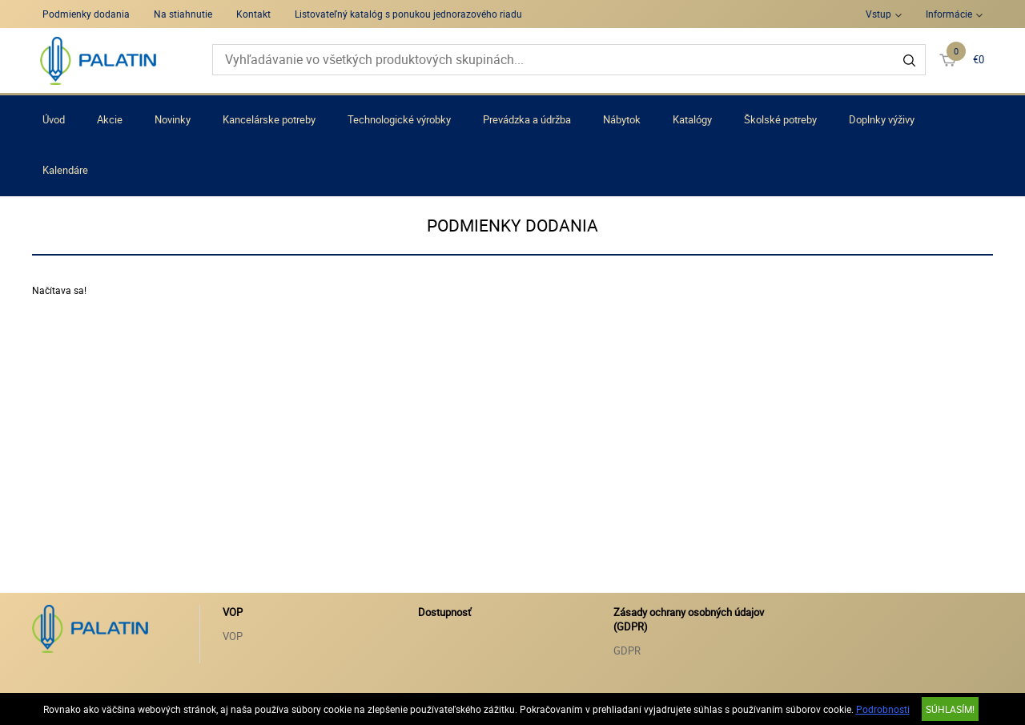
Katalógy (692, 119)
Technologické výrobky (399, 119)
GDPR (627, 650)
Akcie (110, 119)
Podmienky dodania (86, 13)
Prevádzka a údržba (527, 119)
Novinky (173, 119)
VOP (233, 636)
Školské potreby (780, 119)
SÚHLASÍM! (950, 709)
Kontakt (253, 13)
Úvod (53, 119)
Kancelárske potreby (269, 119)
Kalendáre (65, 170)
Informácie (949, 13)
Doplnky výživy (881, 119)
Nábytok (622, 119)
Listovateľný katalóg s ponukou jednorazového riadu (408, 13)
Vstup (878, 13)
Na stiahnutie (183, 13)
